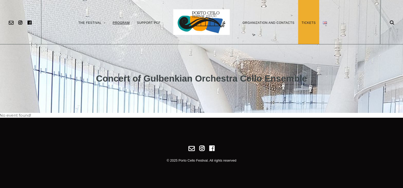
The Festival (92, 23)
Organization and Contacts (269, 23)
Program (121, 23)
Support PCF (149, 23)
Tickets (309, 23)
